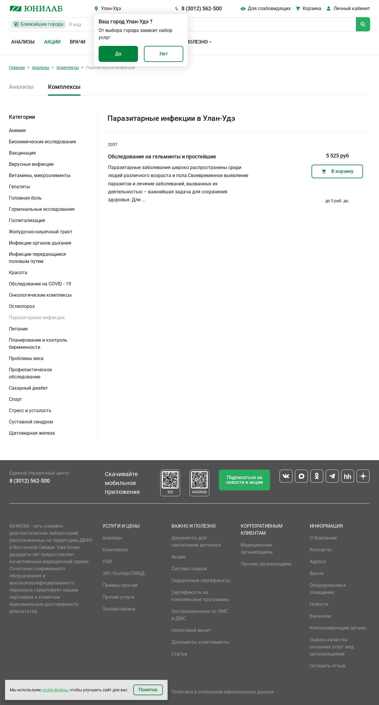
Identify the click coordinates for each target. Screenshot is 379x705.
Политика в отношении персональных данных (222, 692)
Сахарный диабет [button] (28, 388)
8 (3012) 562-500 (202, 8)
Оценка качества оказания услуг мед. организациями (332, 647)
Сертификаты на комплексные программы (200, 596)
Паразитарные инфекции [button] (37, 317)
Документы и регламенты (200, 642)
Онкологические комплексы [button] (40, 295)
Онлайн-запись (119, 609)
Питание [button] (18, 329)
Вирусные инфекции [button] (31, 164)
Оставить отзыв (328, 666)
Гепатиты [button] (19, 187)
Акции (52, 42)
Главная (17, 67)
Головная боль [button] (25, 198)
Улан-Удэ (111, 8)
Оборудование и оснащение (328, 588)
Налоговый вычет (191, 630)
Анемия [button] (17, 130)
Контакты (321, 550)
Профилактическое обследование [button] (30, 373)
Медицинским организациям (257, 548)
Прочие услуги (118, 597)
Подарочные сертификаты (200, 580)
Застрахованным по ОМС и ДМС (199, 614)
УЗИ (107, 561)
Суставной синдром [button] (31, 422)
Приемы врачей (119, 585)
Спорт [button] (15, 399)
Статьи (179, 654)
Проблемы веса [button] (26, 358)
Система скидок (189, 568)
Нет (164, 54)
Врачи (77, 42)
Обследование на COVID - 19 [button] (40, 284)
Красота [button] (18, 272)
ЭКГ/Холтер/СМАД (123, 573)
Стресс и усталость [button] (30, 410)
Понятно (148, 690)
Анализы (23, 42)
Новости (319, 604)
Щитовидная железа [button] (32, 433)
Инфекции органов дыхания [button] (40, 243)
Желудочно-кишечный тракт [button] (41, 232)
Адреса (318, 561)
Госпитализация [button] (27, 220)
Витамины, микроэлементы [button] (39, 175)
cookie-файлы (54, 690)
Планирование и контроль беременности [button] (38, 343)
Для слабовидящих (269, 8)
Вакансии (320, 616)
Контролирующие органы (338, 628)
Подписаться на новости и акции (244, 480)
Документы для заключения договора (196, 541)
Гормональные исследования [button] (42, 209)
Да (118, 54)
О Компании (323, 538)
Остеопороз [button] (22, 306)
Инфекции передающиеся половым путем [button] (37, 257)
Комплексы (68, 67)
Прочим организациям (266, 564)
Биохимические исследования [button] (42, 141)
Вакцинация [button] (22, 153)
